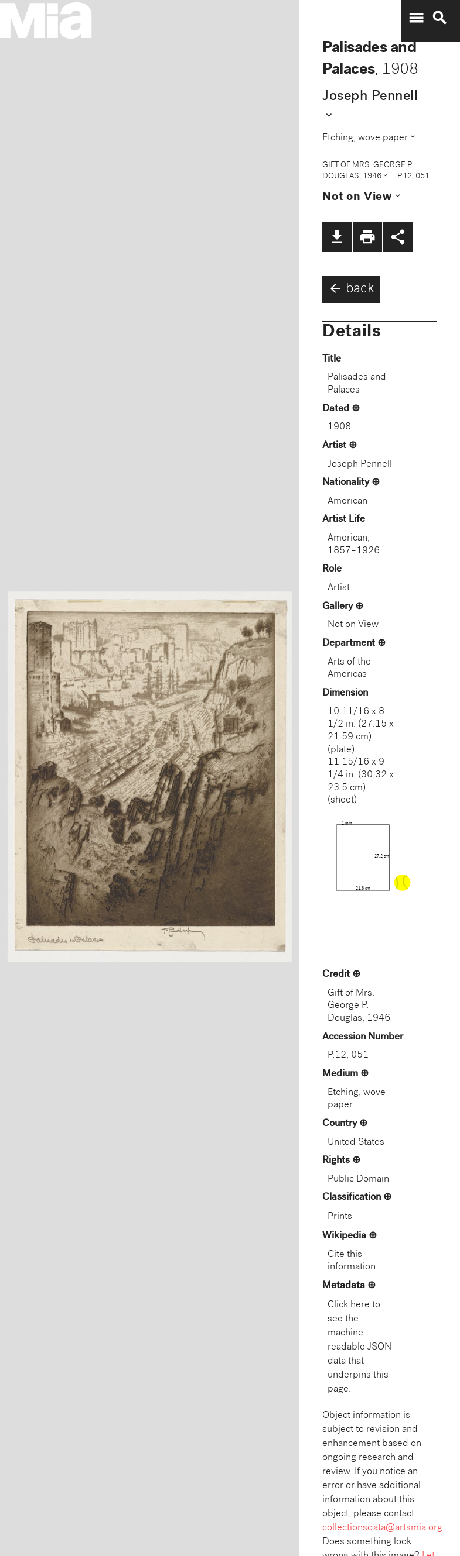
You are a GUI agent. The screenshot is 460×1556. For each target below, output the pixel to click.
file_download (337, 237)
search (439, 18)
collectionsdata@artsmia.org (382, 1528)
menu (416, 18)
